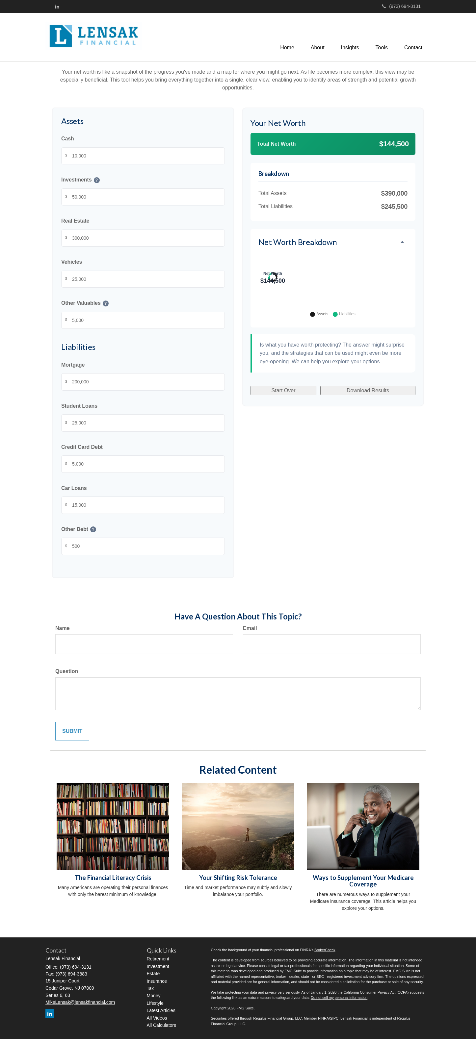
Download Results (368, 473)
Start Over (284, 473)
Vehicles (71, 262)
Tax (150, 988)
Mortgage (73, 365)
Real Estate (75, 221)
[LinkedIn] (57, 6)
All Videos (157, 1018)
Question (66, 671)
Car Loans (74, 488)
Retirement (158, 958)
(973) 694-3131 (401, 6)
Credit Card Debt (82, 447)
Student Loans (79, 406)
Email (250, 628)
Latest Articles (161, 1010)
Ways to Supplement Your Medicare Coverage (363, 881)
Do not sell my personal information (339, 998)
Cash (67, 139)
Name (62, 628)
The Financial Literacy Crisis (113, 877)
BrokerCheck (324, 950)
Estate (153, 973)
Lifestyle (155, 1003)
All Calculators (161, 1025)
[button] (318, 37)
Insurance (157, 981)
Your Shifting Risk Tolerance (238, 877)
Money (154, 995)
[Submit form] (72, 731)
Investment (158, 966)
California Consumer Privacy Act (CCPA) (376, 992)
